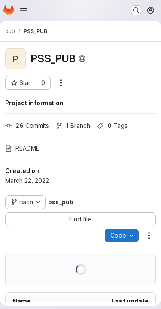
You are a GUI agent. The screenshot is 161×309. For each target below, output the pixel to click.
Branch (73, 125)
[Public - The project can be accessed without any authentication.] (82, 58)
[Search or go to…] (136, 10)
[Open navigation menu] (23, 10)
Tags (112, 125)
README (22, 148)
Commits (27, 125)
